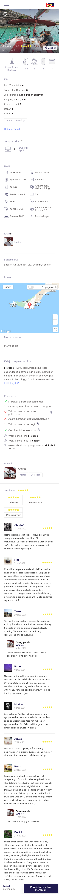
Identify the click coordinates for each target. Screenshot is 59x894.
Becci (17, 766)
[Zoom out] (55, 322)
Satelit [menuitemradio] (8, 287)
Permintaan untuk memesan (40, 888)
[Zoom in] (55, 316)
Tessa (17, 611)
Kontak (23, 474)
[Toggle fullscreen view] (55, 329)
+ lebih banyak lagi (16, 120)
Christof (18, 525)
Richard (18, 666)
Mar (16, 559)
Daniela (18, 832)
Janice (18, 738)
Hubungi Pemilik (13, 129)
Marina (18, 704)
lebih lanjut (11, 383)
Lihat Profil (36, 474)
